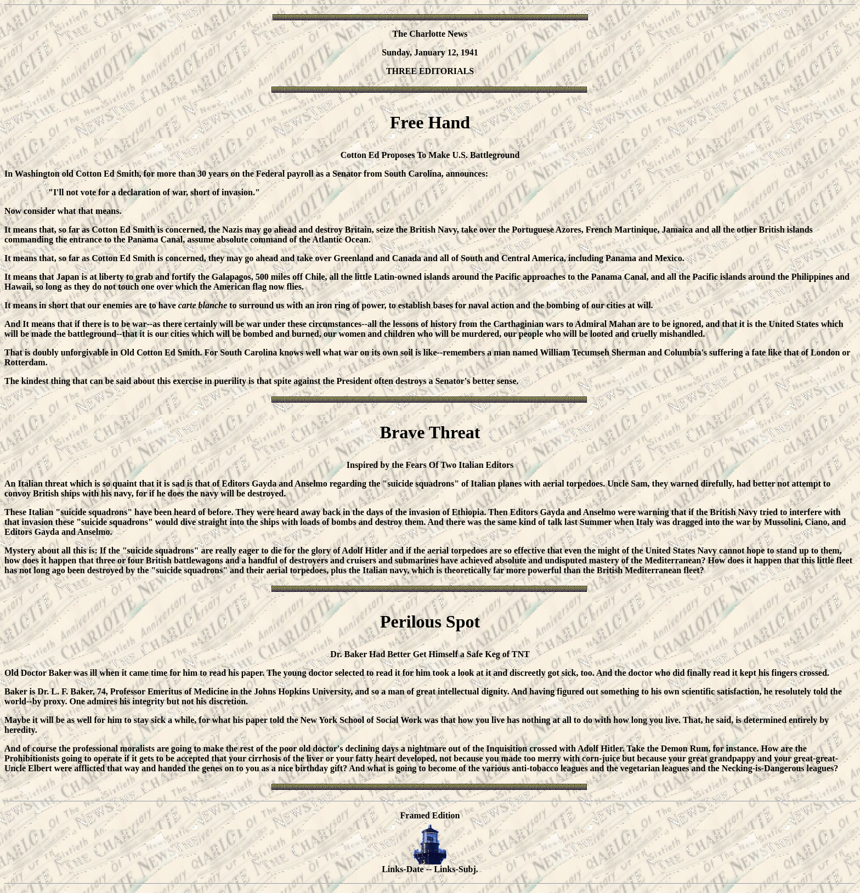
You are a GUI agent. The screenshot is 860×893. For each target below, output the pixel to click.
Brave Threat (430, 432)
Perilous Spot (430, 621)
